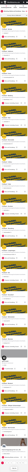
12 (17, 463)
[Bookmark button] (25, 36)
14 (23, 463)
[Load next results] (27, 15)
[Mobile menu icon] (2, 2)
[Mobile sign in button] (24, 2)
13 (20, 463)
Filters (24, 11)
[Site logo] (12, 2)
